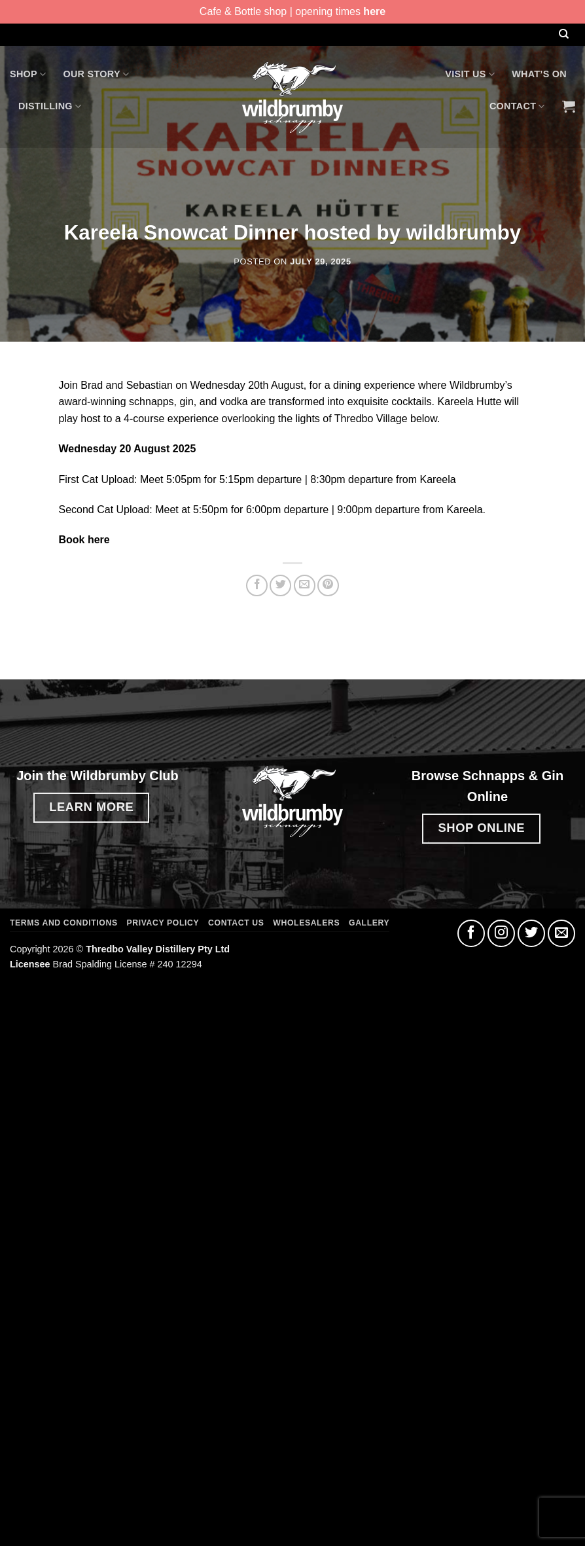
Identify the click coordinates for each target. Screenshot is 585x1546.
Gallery (369, 922)
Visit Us (470, 74)
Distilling (49, 106)
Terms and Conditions (64, 922)
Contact (517, 106)
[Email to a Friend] (304, 585)
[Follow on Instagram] (501, 933)
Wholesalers (306, 922)
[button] (568, 106)
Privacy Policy (163, 922)
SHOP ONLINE (481, 828)
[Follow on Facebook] (471, 933)
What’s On (539, 74)
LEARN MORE (91, 807)
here (374, 11)
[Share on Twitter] (280, 585)
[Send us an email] (561, 933)
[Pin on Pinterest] (328, 585)
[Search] (563, 34)
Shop (28, 74)
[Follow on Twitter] (531, 933)
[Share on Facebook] (257, 585)
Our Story (96, 74)
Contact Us (236, 922)
